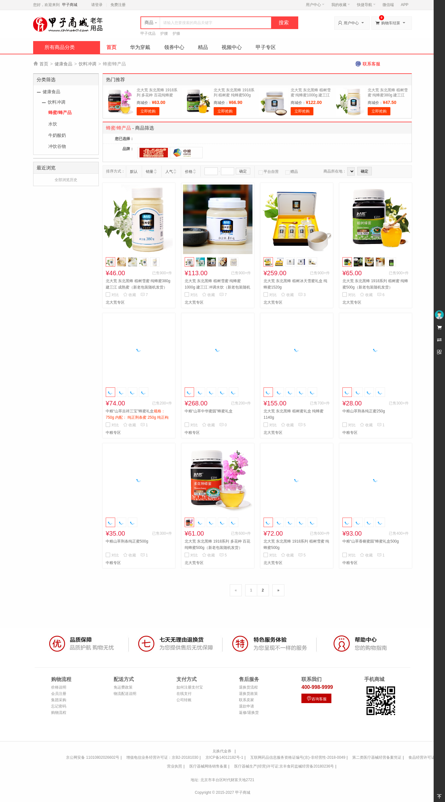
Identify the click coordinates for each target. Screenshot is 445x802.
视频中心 (232, 47)
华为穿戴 (140, 47)
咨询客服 (316, 698)
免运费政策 (123, 687)
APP (404, 5)
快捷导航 (366, 5)
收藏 (129, 295)
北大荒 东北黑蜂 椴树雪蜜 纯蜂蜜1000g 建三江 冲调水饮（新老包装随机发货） (217, 287)
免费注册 (118, 5)
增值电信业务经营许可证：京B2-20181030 (162, 757)
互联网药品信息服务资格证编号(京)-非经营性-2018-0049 (297, 757)
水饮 (52, 123)
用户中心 (315, 5)
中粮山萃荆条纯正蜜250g (363, 411)
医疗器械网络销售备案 (208, 766)
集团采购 (58, 700)
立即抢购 (148, 111)
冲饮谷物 (57, 146)
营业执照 (174, 766)
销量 (149, 171)
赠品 (291, 171)
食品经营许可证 (421, 757)
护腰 (164, 33)
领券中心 (174, 47)
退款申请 (246, 706)
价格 (189, 171)
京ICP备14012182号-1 (224, 757)
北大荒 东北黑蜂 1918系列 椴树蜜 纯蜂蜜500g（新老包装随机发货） (234, 95)
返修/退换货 (249, 712)
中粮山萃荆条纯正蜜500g (127, 541)
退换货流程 (248, 687)
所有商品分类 (59, 47)
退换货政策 (248, 693)
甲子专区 (266, 47)
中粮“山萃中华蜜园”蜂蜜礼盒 (209, 411)
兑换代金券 (221, 751)
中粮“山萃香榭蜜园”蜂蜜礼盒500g (370, 541)
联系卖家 (246, 700)
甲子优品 (148, 33)
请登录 (97, 5)
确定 (243, 171)
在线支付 (184, 693)
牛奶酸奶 (57, 135)
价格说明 (58, 687)
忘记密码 (58, 706)
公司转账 (184, 700)
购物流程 (58, 712)
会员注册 (58, 693)
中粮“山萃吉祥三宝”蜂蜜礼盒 (137, 417)
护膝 (176, 33)
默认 (134, 171)
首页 (111, 47)
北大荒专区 (115, 302)
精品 (203, 47)
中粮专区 (113, 432)
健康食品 (63, 63)
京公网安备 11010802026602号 (92, 757)
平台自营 (268, 171)
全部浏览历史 (66, 180)
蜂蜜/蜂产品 (60, 112)
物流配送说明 (125, 693)
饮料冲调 (87, 63)
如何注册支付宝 (189, 687)
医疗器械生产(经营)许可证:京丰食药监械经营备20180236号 (284, 766)
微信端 (388, 5)
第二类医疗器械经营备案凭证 (376, 757)
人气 (169, 171)
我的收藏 (340, 5)
